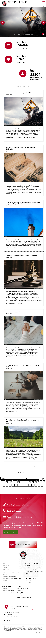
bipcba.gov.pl (34, 609)
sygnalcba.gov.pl (33, 608)
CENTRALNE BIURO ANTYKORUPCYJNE (16, 2)
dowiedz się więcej (9, 532)
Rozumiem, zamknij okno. (35, 633)
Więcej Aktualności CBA (37, 466)
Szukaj (42, 478)
